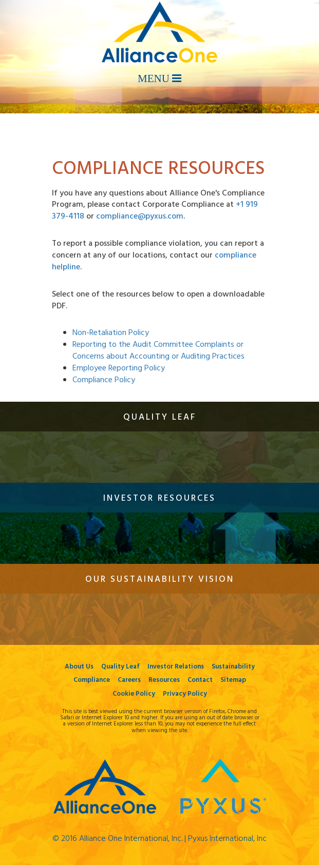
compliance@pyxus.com (139, 216)
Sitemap (233, 680)
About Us (79, 666)
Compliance (91, 680)
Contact (200, 680)
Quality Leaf (120, 666)
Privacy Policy (185, 694)
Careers (129, 680)
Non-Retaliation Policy (110, 333)
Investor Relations (175, 666)
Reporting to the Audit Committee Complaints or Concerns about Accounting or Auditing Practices (158, 350)
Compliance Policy (103, 380)
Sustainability (233, 666)
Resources (164, 680)
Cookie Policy (133, 694)
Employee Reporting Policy (118, 368)
